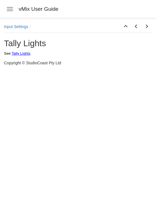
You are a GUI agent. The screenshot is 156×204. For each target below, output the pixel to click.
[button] (125, 26)
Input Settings (16, 26)
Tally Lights (21, 53)
